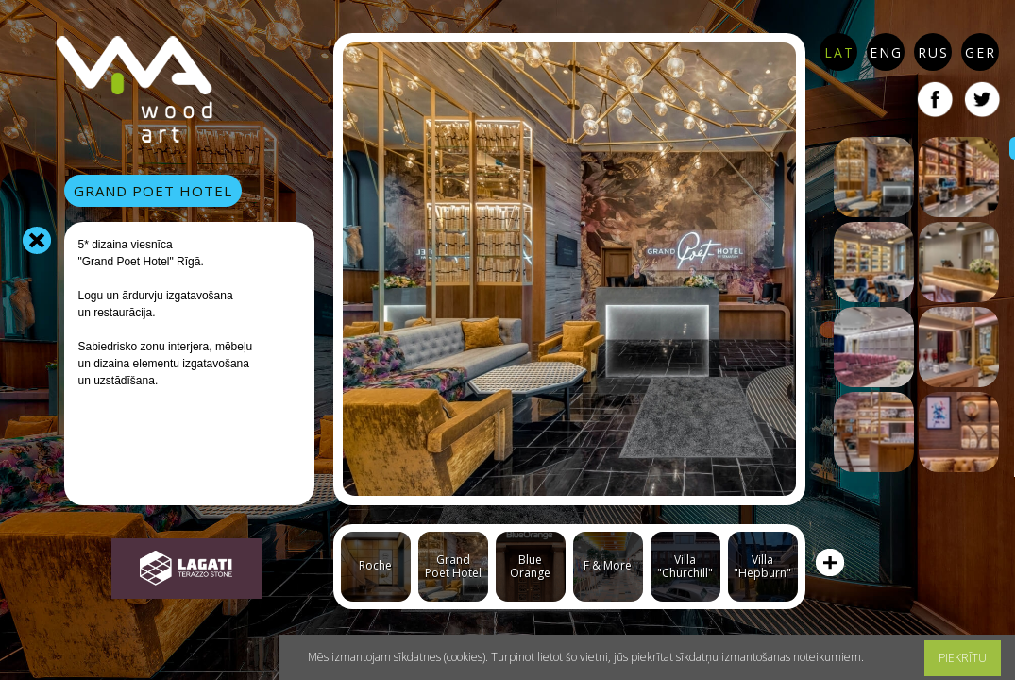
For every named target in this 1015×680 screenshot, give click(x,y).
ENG (886, 52)
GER (980, 52)
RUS (933, 52)
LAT (839, 52)
